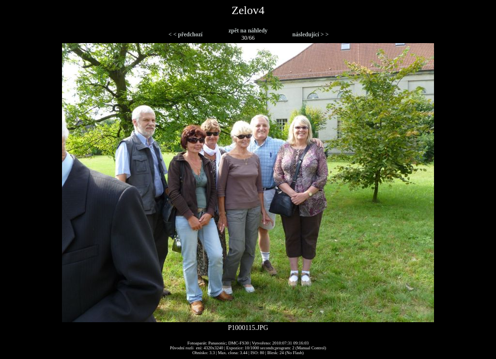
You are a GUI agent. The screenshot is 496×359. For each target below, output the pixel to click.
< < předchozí (185, 34)
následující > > (310, 34)
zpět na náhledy (248, 30)
